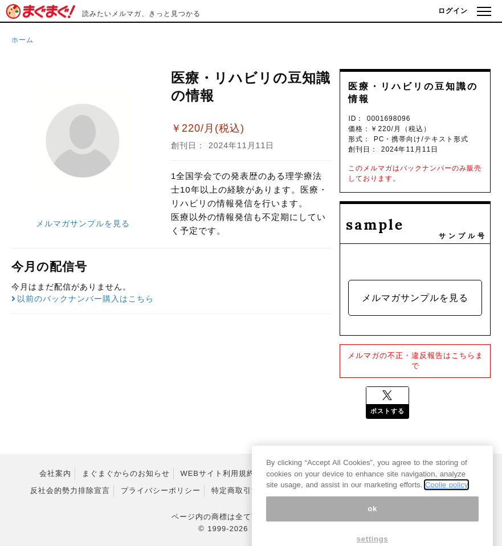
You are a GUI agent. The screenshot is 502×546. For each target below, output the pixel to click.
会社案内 (55, 473)
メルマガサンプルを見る (83, 223)
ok (372, 520)
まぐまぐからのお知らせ (126, 473)
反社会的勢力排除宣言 (70, 490)
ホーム (22, 40)
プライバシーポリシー (161, 490)
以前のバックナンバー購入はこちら (82, 298)
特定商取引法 (235, 490)
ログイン (453, 11)
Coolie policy (446, 496)
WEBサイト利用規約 (217, 473)
